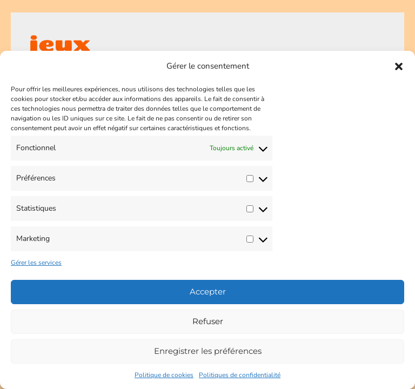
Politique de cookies (164, 375)
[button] (398, 66)
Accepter (208, 291)
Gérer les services (36, 262)
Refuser (207, 321)
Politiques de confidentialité (239, 375)
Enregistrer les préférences (208, 351)
